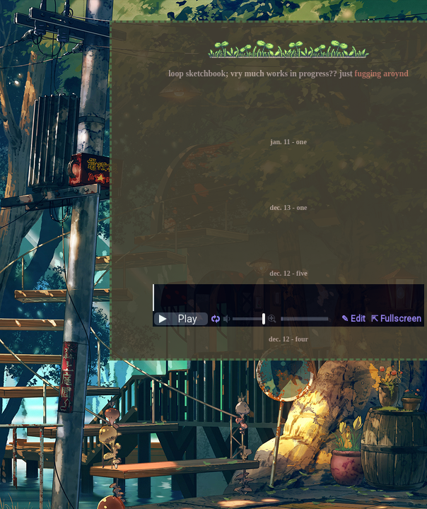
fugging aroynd (382, 73)
